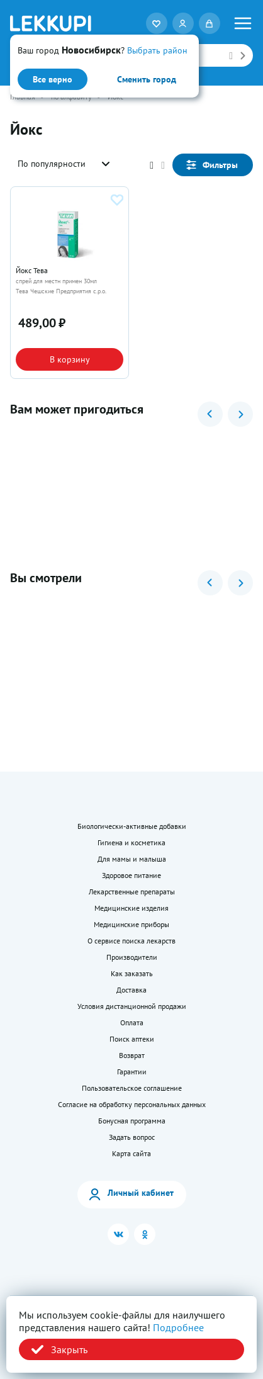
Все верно (52, 79)
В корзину (70, 359)
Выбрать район (157, 50)
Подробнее (178, 1327)
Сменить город (146, 79)
